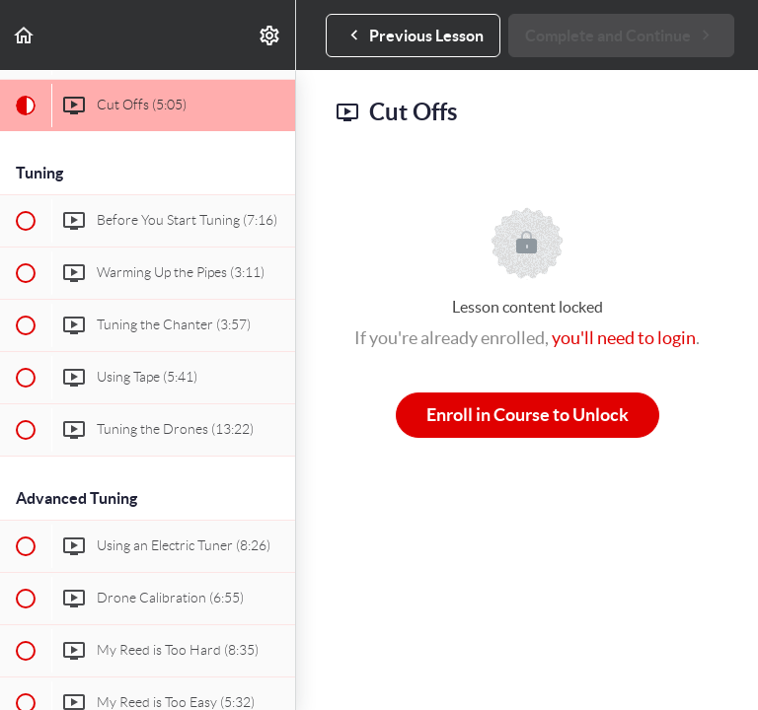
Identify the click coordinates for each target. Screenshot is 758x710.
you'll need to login (624, 337)
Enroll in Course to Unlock (527, 414)
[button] (24, 35)
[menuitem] (270, 35)
